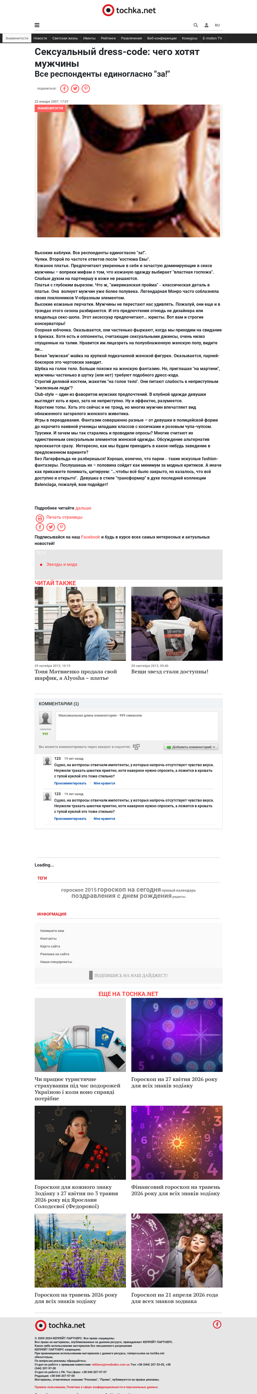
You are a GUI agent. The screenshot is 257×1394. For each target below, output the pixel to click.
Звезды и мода (61, 564)
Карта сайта (50, 946)
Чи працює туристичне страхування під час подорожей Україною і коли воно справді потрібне (77, 1088)
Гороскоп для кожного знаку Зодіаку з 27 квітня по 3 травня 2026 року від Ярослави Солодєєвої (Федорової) (76, 1196)
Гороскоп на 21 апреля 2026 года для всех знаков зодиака (174, 1298)
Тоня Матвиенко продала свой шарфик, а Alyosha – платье (76, 674)
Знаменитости (16, 38)
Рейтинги (108, 38)
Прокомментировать (70, 783)
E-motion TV (212, 38)
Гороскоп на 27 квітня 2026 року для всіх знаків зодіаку (174, 1082)
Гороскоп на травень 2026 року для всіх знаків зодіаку (76, 1298)
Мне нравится (104, 783)
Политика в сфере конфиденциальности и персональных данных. (112, 1387)
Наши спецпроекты (56, 962)
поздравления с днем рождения (121, 895)
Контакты (48, 938)
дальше (83, 508)
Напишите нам (52, 931)
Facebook (90, 537)
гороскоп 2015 (79, 890)
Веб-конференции (162, 38)
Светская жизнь (65, 38)
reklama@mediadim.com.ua (111, 1364)
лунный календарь (179, 891)
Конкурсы (189, 38)
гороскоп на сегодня (129, 889)
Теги (42, 878)
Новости (40, 38)
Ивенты (89, 38)
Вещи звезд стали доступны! (169, 671)
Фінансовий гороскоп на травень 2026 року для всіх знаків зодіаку (175, 1190)
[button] (206, 25)
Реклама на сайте (54, 954)
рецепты (179, 897)
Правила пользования (50, 1387)
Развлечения (131, 38)
